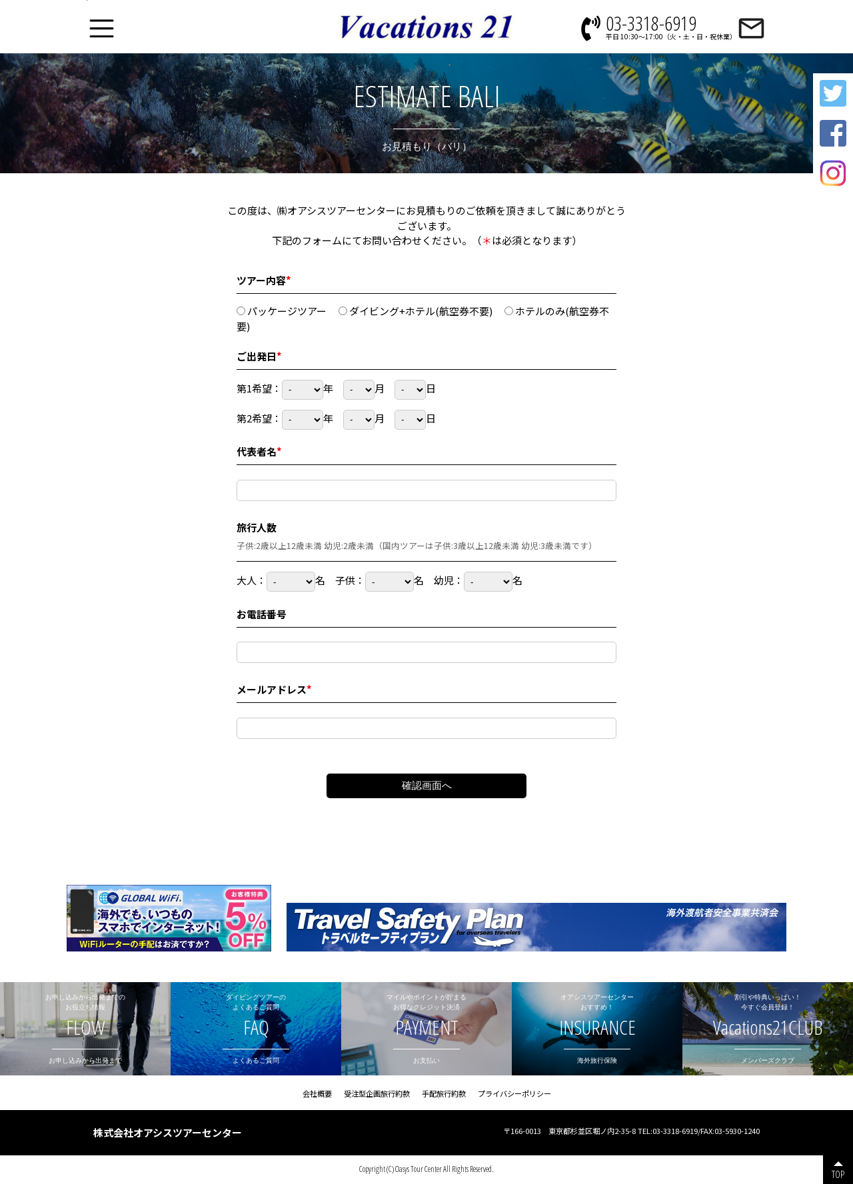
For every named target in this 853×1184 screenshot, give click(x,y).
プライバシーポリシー (514, 1093)
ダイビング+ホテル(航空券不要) (415, 311)
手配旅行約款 (444, 1093)
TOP (838, 1174)
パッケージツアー (282, 311)
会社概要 (317, 1093)
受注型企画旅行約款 (377, 1093)
